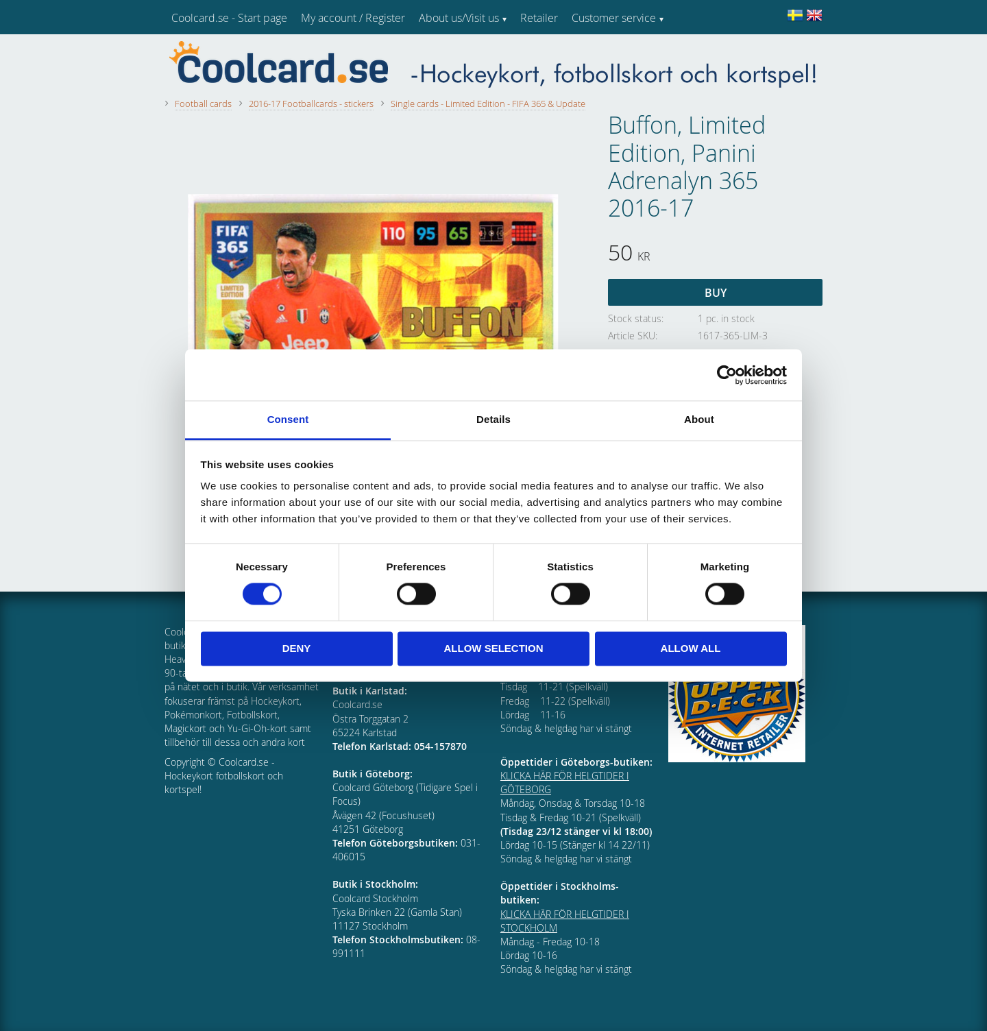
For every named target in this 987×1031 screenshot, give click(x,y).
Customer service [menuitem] (614, 17)
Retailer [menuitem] (539, 17)
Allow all (691, 648)
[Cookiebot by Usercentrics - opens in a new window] (727, 375)
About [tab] (699, 419)
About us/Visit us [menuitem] (459, 17)
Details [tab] (493, 419)
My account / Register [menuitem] (353, 17)
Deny (296, 648)
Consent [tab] (288, 419)
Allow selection (494, 648)
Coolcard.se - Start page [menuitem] (229, 17)
